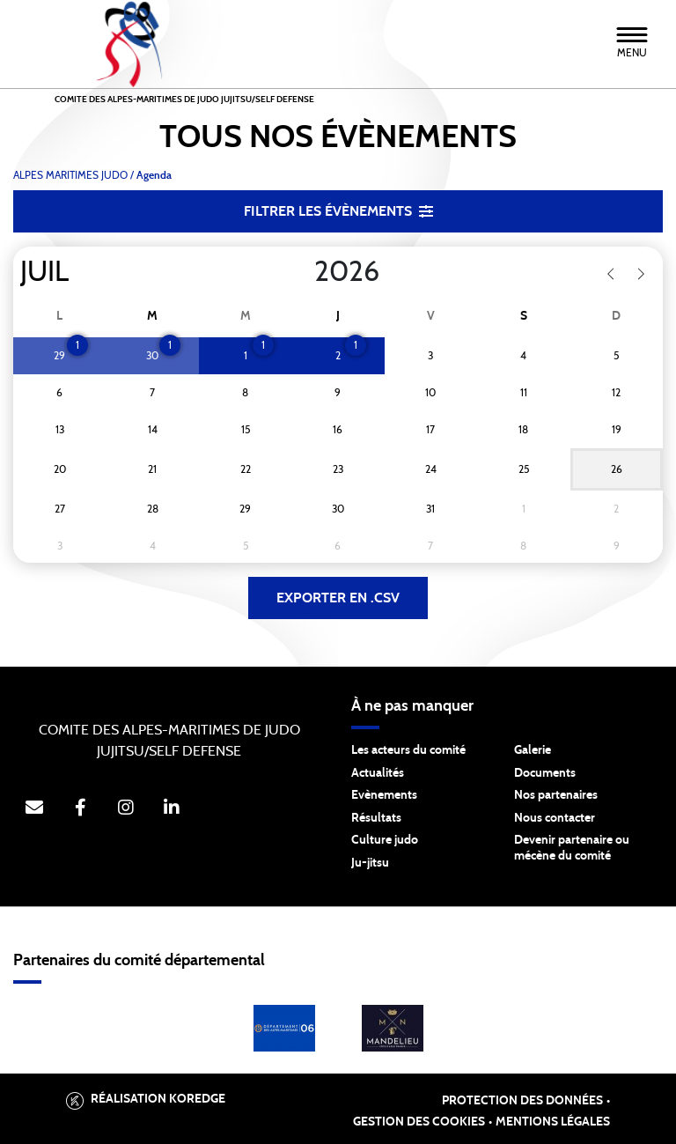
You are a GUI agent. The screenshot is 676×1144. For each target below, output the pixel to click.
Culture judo (384, 840)
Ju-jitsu (370, 863)
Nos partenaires (556, 795)
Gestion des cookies (419, 1122)
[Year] (300, 272)
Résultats (376, 818)
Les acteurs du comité (408, 750)
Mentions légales (553, 1122)
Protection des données (522, 1101)
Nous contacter (554, 818)
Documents (545, 773)
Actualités (377, 773)
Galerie (532, 750)
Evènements (384, 795)
